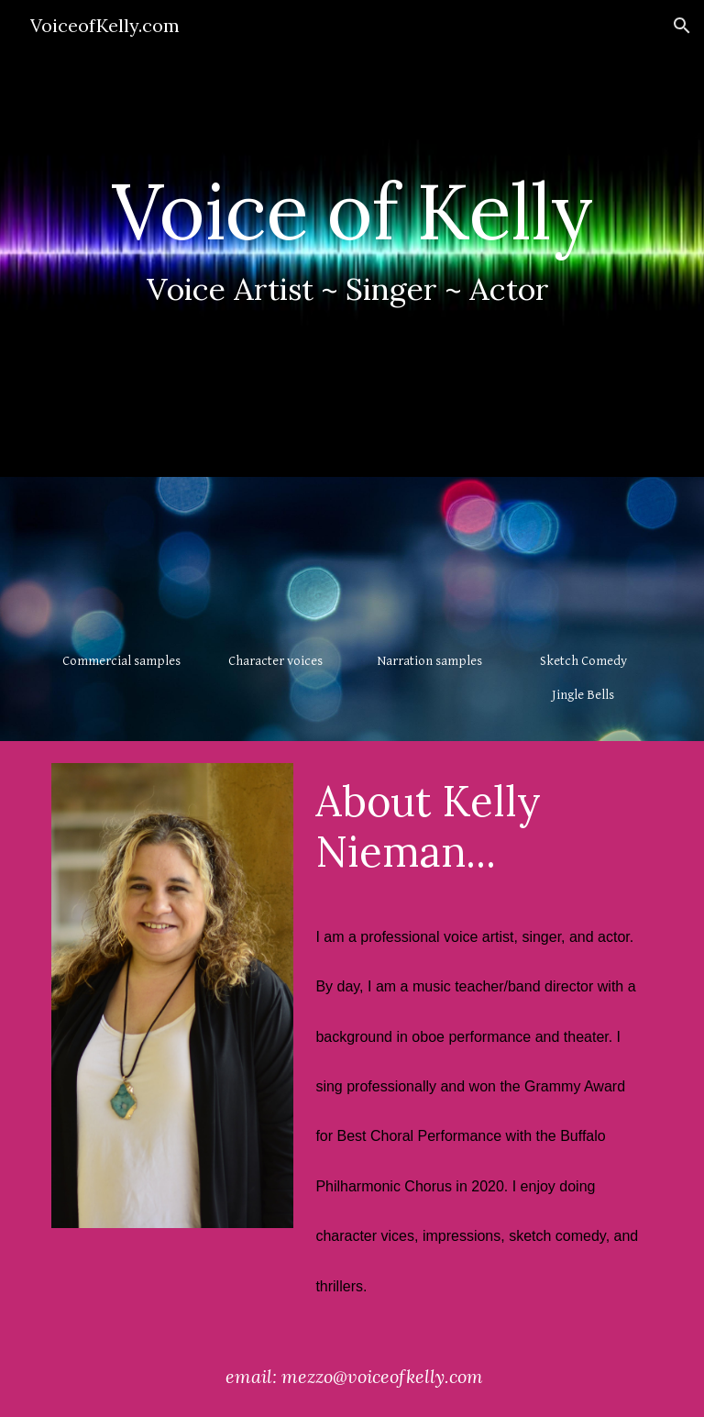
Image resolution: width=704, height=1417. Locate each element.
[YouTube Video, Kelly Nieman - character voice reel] (274, 568)
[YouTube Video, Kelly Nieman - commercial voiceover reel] (120, 568)
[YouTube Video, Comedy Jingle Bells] (582, 568)
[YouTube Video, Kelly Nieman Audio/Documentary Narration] (428, 568)
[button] (682, 26)
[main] (351, 239)
